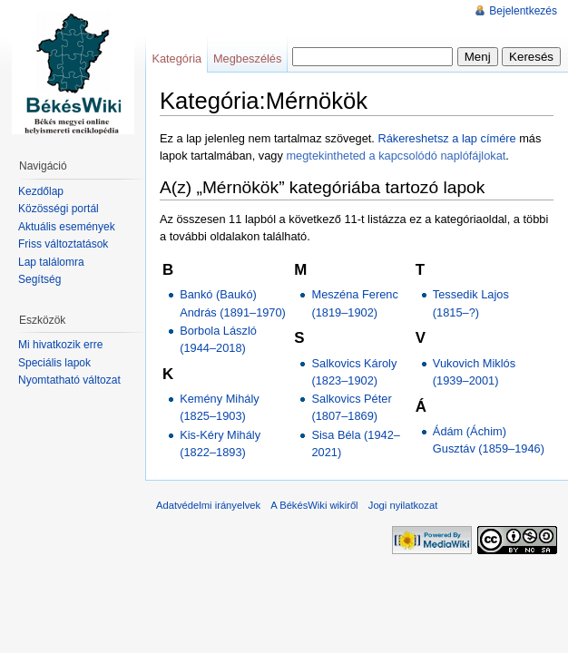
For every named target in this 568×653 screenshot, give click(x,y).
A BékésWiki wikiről (313, 505)
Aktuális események (66, 226)
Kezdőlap (41, 191)
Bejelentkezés (523, 11)
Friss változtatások (63, 244)
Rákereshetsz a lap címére (446, 138)
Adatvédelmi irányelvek (208, 505)
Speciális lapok (54, 362)
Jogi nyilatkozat (403, 505)
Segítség (39, 279)
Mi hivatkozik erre (60, 344)
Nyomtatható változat (69, 380)
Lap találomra (51, 262)
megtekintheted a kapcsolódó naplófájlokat (395, 155)
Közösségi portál (58, 208)
